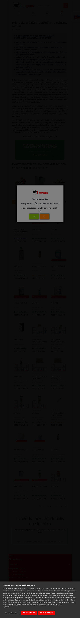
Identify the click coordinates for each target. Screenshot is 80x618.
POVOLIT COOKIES (47, 613)
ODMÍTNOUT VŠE (29, 613)
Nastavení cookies (11, 613)
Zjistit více (7, 607)
